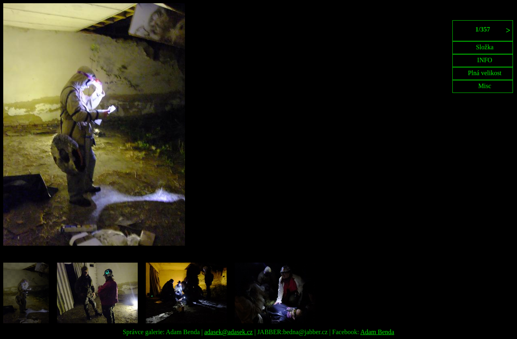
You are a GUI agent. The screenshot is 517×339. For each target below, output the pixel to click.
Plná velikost (484, 72)
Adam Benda (377, 331)
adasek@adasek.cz (228, 331)
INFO (484, 60)
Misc (484, 85)
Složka (485, 47)
